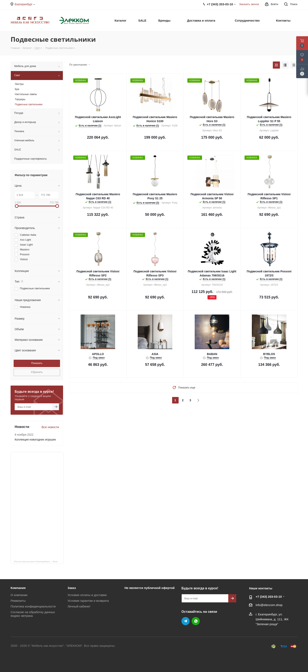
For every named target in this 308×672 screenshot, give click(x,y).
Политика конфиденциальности (33, 606)
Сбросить (37, 372)
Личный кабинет (79, 606)
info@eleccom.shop (269, 605)
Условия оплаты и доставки (87, 595)
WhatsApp (196, 621)
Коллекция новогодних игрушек (35, 439)
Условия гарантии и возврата (88, 600)
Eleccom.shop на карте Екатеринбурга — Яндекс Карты (38, 561)
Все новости (50, 427)
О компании (19, 595)
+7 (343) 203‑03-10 (269, 596)
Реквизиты (18, 600)
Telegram (185, 621)
